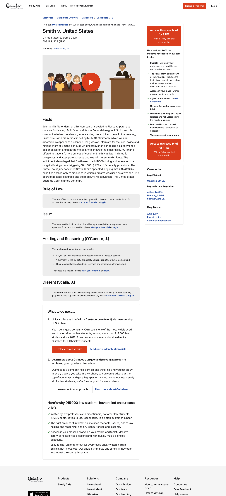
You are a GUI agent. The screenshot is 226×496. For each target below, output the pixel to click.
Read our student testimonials (108, 349)
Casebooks (87, 17)
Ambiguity (152, 213)
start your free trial (88, 202)
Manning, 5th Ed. (155, 195)
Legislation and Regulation (160, 186)
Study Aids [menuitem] (36, 5)
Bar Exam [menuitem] (52, 5)
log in (103, 202)
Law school (94, 484)
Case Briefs (102, 17)
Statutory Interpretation (159, 220)
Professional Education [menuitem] (83, 5)
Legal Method (154, 175)
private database (59, 24)
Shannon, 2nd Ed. (156, 198)
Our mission (123, 484)
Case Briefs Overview (67, 17)
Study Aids (48, 17)
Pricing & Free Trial (194, 6)
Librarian (92, 494)
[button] (91, 82)
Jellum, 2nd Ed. (155, 192)
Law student (94, 489)
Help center (181, 494)
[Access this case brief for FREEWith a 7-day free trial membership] (164, 36)
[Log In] (214, 6)
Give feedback (183, 489)
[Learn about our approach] (72, 389)
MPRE (64, 5)
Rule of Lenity (154, 217)
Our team (121, 489)
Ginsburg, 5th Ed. (156, 180)
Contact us (180, 484)
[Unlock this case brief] (69, 349)
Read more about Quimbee (111, 389)
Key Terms (154, 207)
